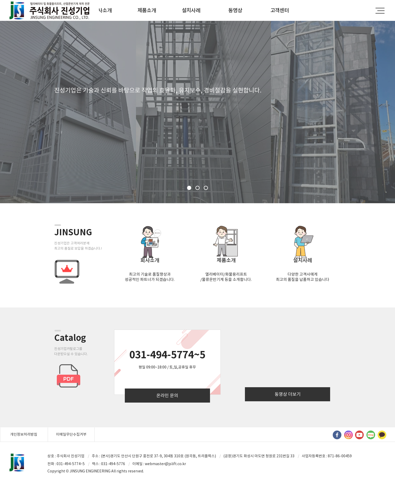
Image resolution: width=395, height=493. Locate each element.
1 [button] (189, 188)
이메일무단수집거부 (71, 434)
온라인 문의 (167, 395)
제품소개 (147, 10)
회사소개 (102, 10)
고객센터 (279, 10)
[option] (197, 112)
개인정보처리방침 (23, 434)
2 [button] (197, 188)
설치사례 (191, 10)
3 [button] (206, 188)
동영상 (235, 10)
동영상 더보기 (288, 394)
